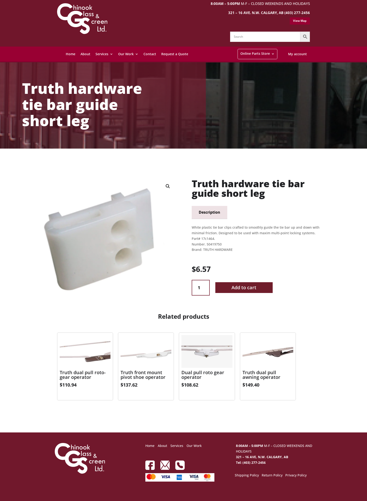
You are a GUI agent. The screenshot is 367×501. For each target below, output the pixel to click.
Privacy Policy (296, 475)
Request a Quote (174, 54)
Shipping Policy (247, 475)
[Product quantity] (201, 288)
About (85, 54)
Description (209, 212)
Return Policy (272, 475)
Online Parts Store (255, 53)
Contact (149, 54)
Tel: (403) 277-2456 (251, 462)
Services (101, 54)
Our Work (126, 54)
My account (297, 54)
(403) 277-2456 (297, 12)
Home (70, 54)
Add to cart (243, 287)
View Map (300, 21)
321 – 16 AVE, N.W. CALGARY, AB (262, 457)
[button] (168, 186)
